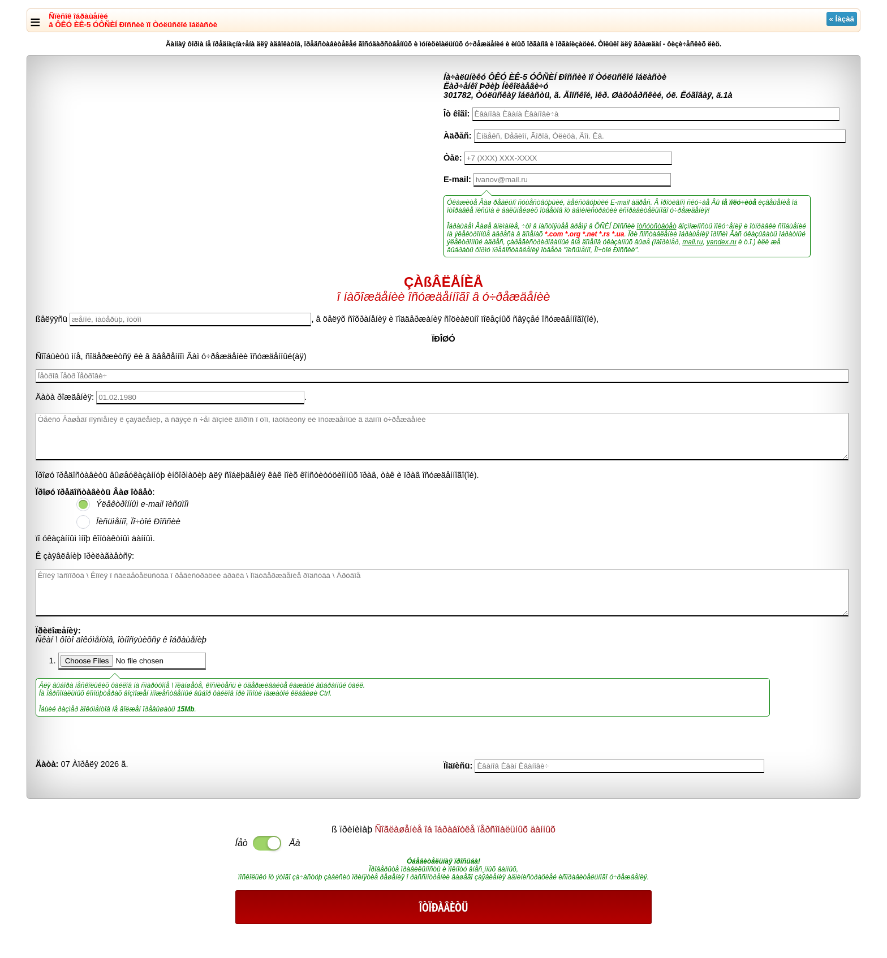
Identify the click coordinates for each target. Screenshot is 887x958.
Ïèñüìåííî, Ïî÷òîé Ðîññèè (138, 521)
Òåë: (453, 157)
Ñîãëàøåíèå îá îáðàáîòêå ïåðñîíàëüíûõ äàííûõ (465, 829)
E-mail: (457, 179)
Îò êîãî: (457, 113)
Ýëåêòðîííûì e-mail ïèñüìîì (142, 503)
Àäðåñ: (458, 135)
